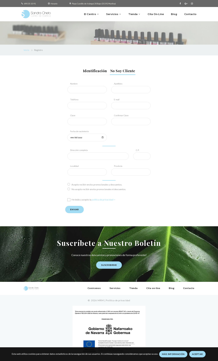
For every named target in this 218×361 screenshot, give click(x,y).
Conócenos (94, 288)
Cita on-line (153, 288)
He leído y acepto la (91, 199)
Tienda (133, 14)
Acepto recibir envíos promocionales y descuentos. (94, 184)
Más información (173, 354)
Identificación (95, 70)
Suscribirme (109, 265)
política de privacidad (103, 199)
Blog (174, 14)
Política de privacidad (118, 300)
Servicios (112, 14)
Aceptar (197, 354)
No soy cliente (122, 70)
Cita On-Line (156, 14)
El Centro (90, 14)
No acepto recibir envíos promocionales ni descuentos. (96, 189)
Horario (54, 3)
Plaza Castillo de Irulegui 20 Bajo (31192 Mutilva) (94, 3)
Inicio (26, 50)
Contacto (190, 14)
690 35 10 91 (30, 3)
